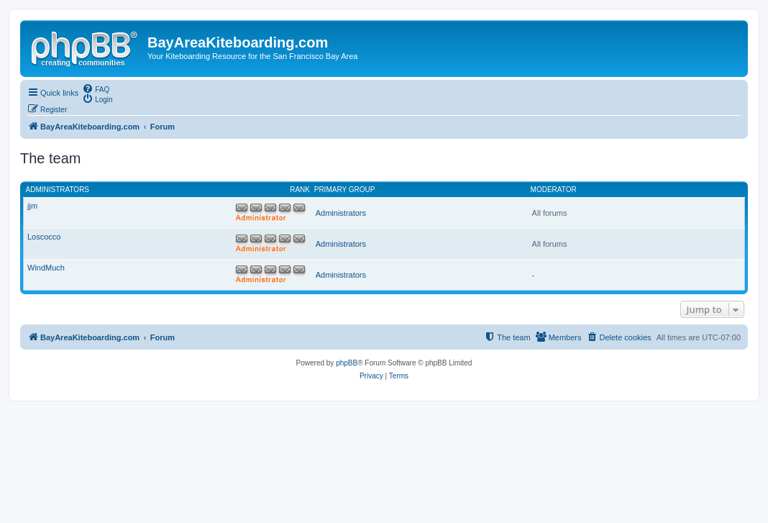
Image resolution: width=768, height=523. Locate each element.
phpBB (346, 363)
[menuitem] (95, 88)
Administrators (58, 190)
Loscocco (43, 236)
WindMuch (46, 267)
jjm (32, 205)
